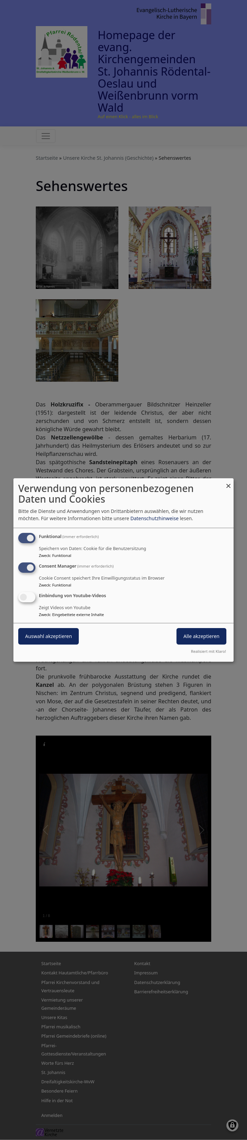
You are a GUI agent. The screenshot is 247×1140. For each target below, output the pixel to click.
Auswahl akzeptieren (48, 636)
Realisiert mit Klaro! (208, 651)
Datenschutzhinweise (154, 518)
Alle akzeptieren (201, 636)
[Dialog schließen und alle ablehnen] (228, 482)
